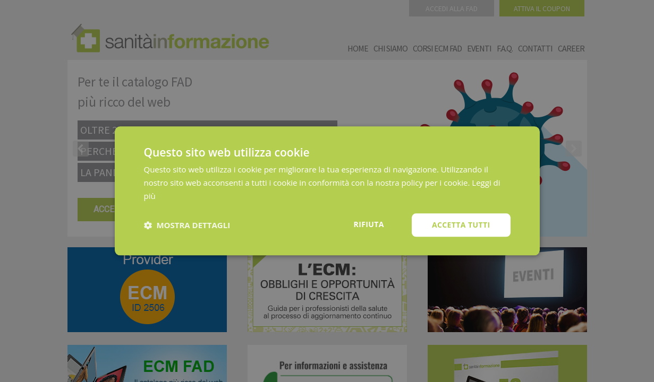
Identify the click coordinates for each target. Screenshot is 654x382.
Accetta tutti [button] (461, 225)
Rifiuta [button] (369, 224)
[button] (187, 225)
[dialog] (327, 191)
